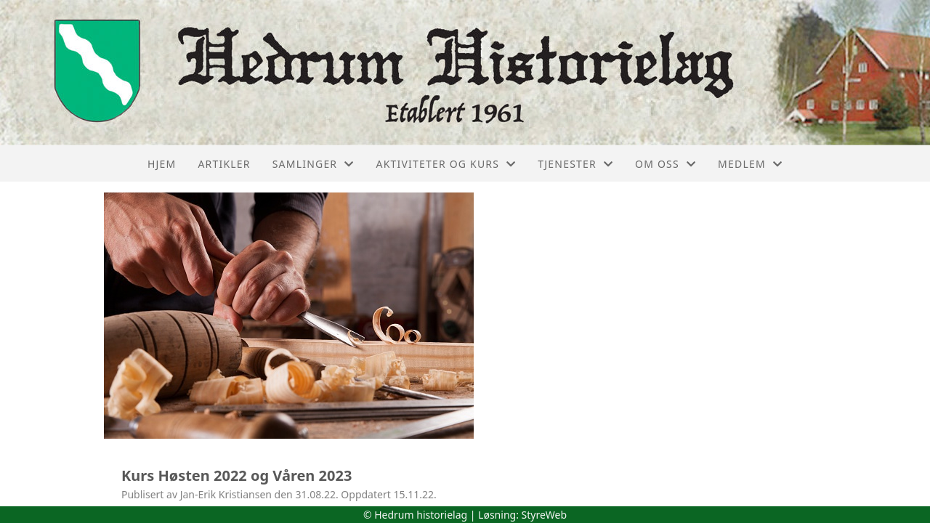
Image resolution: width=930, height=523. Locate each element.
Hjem (161, 164)
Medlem (750, 164)
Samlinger (313, 164)
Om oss (665, 164)
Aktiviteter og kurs (446, 164)
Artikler (224, 164)
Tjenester (575, 164)
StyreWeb (544, 515)
